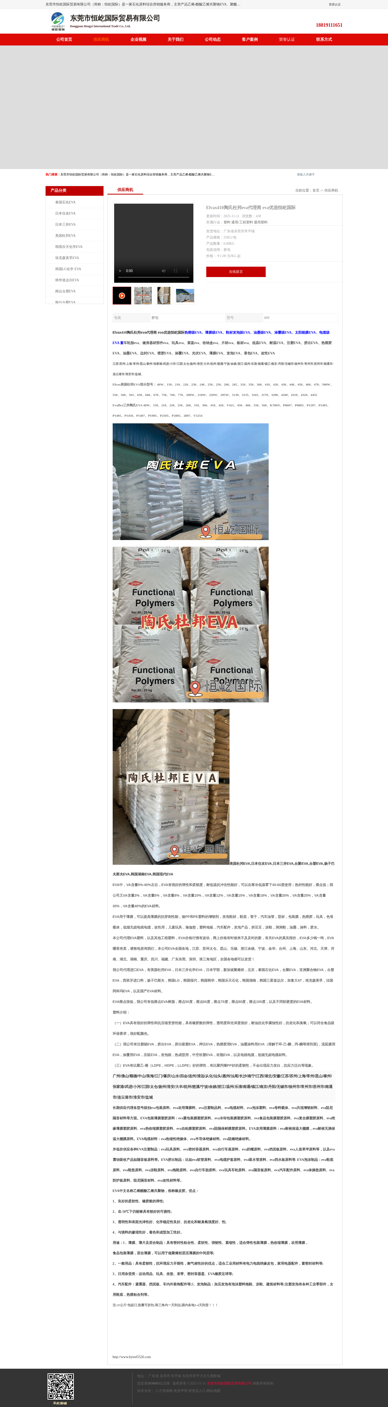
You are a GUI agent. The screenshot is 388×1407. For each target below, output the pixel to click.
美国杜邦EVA (65, 236)
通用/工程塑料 (242, 222)
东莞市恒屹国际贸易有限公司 (229, 1383)
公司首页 (64, 39)
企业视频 (138, 39)
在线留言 (236, 272)
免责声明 (180, 1391)
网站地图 (213, 1391)
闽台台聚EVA (65, 302)
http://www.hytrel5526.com (132, 1357)
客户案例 (250, 39)
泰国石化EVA (65, 202)
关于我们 (175, 39)
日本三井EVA (65, 224)
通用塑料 (261, 222)
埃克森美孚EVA (67, 258)
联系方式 (324, 39)
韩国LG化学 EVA (68, 269)
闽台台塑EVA (65, 291)
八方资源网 (164, 1391)
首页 (315, 190)
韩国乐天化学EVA (69, 247)
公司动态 (213, 39)
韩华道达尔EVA (67, 280)
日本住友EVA (65, 213)
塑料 (227, 222)
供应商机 (101, 39)
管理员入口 (197, 1391)
